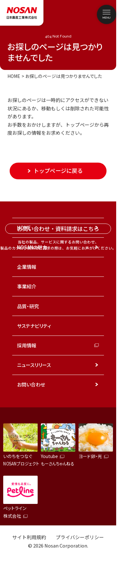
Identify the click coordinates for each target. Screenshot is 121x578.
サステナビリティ (34, 325)
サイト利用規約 (29, 537)
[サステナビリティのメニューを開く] (96, 325)
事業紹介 (26, 286)
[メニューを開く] (106, 14)
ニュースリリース (34, 364)
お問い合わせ (31, 384)
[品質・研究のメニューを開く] (96, 306)
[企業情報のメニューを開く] (96, 266)
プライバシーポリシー (80, 537)
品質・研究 (28, 306)
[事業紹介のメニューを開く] (96, 286)
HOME (13, 76)
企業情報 (26, 266)
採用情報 (26, 345)
